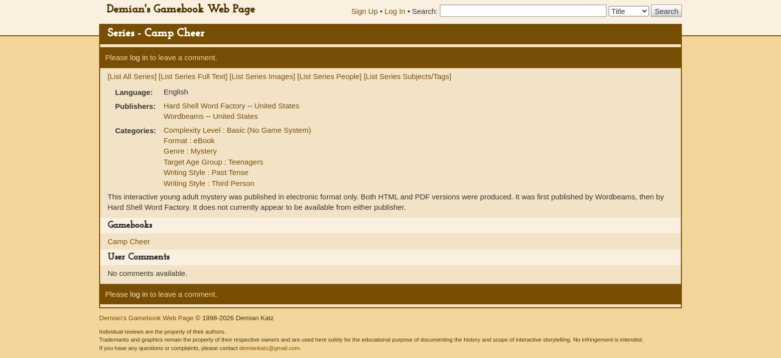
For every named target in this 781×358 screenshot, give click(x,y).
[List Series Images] (262, 76)
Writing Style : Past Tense (206, 172)
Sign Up (364, 11)
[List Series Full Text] (193, 76)
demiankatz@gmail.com (269, 348)
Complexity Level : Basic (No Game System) (237, 130)
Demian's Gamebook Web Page (181, 9)
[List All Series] (132, 76)
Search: (425, 11)
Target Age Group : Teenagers (213, 162)
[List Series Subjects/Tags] (407, 76)
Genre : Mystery (190, 151)
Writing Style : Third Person (209, 183)
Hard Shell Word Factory (206, 105)
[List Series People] (329, 76)
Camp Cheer (129, 241)
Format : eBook (189, 140)
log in (139, 57)
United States (277, 105)
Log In (395, 11)
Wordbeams (185, 116)
